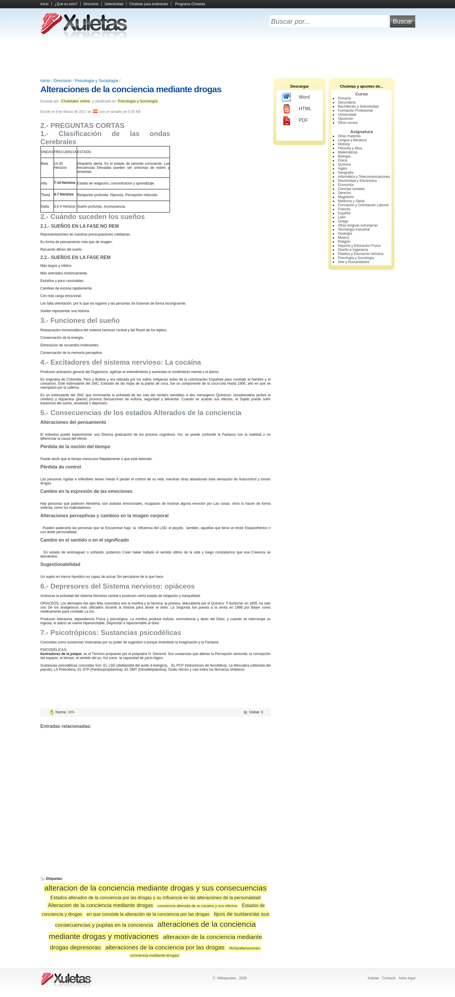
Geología (345, 233)
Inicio (44, 4)
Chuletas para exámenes (148, 4)
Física (342, 160)
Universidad (347, 115)
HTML (296, 109)
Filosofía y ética (350, 148)
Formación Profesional (355, 110)
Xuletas (373, 978)
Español (344, 213)
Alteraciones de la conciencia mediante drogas (130, 89)
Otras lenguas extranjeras (358, 225)
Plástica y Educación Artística (360, 254)
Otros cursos (348, 123)
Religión (344, 242)
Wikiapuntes (226, 978)
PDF (295, 120)
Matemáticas (348, 152)
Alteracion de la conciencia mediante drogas (100, 905)
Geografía (345, 173)
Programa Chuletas (190, 4)
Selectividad (113, 4)
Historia (344, 144)
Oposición (345, 119)
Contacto (389, 978)
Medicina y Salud (351, 201)
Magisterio (346, 197)
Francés (344, 209)
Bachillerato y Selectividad (358, 106)
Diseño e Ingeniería (353, 250)
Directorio (91, 4)
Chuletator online (75, 101)
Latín (342, 217)
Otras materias (349, 136)
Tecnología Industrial (354, 229)
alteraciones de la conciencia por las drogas (165, 947)
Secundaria (346, 102)
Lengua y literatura (352, 140)
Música (343, 238)
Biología (344, 156)
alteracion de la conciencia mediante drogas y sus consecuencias (155, 888)
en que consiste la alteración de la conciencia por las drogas (148, 914)
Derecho (344, 193)
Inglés (342, 169)
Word (296, 97)
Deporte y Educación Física (359, 246)
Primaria (344, 98)
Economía (345, 185)
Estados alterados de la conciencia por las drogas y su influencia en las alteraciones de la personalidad (155, 897)
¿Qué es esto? (66, 4)
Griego (343, 221)
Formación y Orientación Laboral (363, 205)
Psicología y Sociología (96, 80)
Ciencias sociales (351, 189)
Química (344, 164)
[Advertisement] (227, 58)
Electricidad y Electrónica (357, 181)
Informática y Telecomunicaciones (364, 177)
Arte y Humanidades (353, 262)
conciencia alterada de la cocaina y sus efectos (197, 906)
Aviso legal (406, 978)
